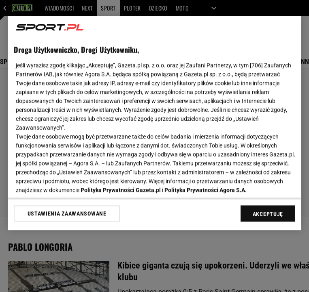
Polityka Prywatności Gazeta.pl (121, 190)
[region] (154, 123)
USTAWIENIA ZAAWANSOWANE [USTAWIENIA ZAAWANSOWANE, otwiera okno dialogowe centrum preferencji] (67, 213)
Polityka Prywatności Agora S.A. (205, 190)
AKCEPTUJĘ (268, 214)
